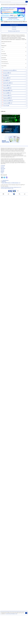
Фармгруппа (3, 45)
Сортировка (3, 65)
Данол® (5, 80)
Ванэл (4, 75)
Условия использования (5, 187)
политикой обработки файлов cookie (11, 613)
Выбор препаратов (14, 25)
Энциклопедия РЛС (4, 4)
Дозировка (3, 57)
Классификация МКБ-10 (12, 4)
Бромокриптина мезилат (8, 70)
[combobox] (13, 2)
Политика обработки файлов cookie (7, 188)
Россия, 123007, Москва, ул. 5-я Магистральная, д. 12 (11, 182)
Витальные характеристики (14, 31)
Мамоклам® (5, 88)
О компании (3, 165)
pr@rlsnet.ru (4, 181)
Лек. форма (3, 53)
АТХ (2, 49)
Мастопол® (5, 93)
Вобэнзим (5, 78)
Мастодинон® (6, 90)
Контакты (2, 167)
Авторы (2, 172)
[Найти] (27, 2)
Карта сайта (3, 168)
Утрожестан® (6, 103)
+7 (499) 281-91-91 (5, 180)
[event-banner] (11, 139)
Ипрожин (5, 85)
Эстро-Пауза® (6, 105)
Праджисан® (6, 98)
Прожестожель (6, 100)
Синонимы (14, 29)
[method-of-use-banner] (13, 10)
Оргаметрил (5, 95)
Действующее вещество (6, 41)
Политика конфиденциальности (15, 187)
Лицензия (2, 169)
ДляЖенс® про (6, 83)
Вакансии (2, 171)
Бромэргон (5, 73)
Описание (14, 27)
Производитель (4, 61)
